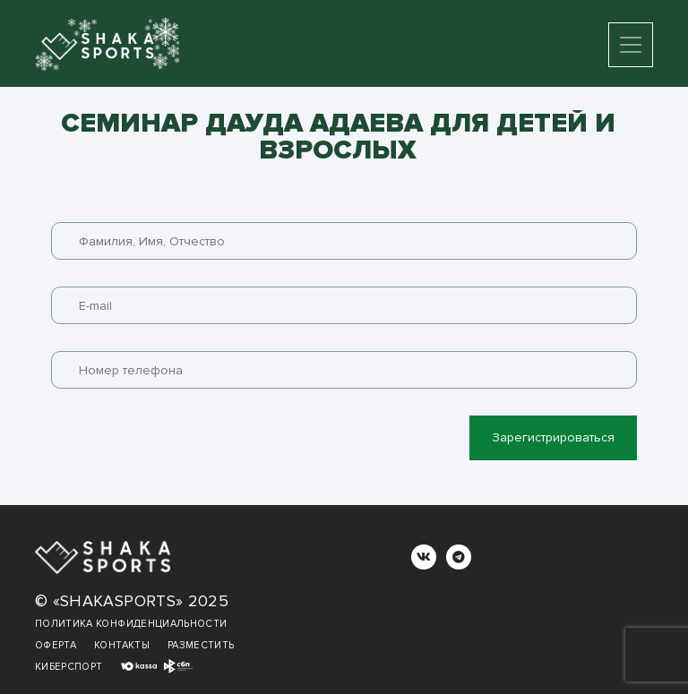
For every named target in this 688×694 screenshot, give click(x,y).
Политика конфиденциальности (131, 624)
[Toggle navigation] (630, 44)
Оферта (55, 645)
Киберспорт (69, 667)
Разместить (201, 645)
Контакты (122, 645)
